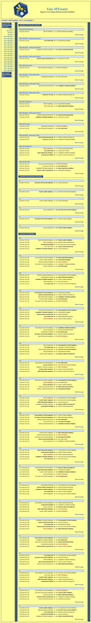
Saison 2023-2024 (8, 68)
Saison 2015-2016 (8, 53)
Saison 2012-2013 (8, 47)
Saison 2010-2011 (8, 44)
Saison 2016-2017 (8, 55)
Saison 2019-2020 (8, 61)
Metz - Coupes (5, 73)
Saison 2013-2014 (8, 49)
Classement (10, 30)
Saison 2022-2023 (8, 66)
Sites (3, 76)
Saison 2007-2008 (8, 38)
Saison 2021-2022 (8, 64)
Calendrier (10, 34)
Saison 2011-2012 (8, 46)
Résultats (10, 32)
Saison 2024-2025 (8, 70)
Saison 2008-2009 (8, 40)
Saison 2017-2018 (8, 57)
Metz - (5, 26)
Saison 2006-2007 (8, 36)
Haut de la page (79, 34)
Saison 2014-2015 (8, 51)
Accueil (4, 20)
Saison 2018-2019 (8, 59)
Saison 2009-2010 (8, 42)
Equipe (11, 28)
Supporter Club (6, 24)
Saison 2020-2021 (8, 63)
